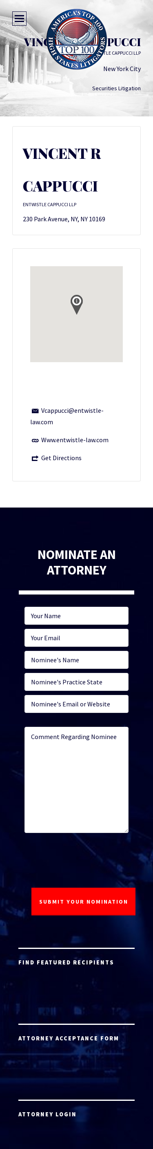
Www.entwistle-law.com (75, 440)
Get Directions (61, 458)
